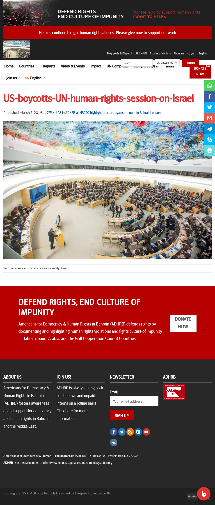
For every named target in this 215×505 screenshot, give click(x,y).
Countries (28, 66)
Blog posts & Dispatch (119, 53)
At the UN (141, 53)
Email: (114, 392)
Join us (13, 78)
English (204, 53)
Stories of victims (160, 53)
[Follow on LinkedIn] (138, 432)
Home (8, 66)
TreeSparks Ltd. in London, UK (92, 493)
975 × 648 (53, 112)
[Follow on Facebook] (113, 432)
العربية (191, 53)
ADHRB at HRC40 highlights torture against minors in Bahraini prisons (113, 112)
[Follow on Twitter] (122, 432)
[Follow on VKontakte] (113, 442)
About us (179, 53)
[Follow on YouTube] (146, 432)
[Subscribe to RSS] (130, 432)
